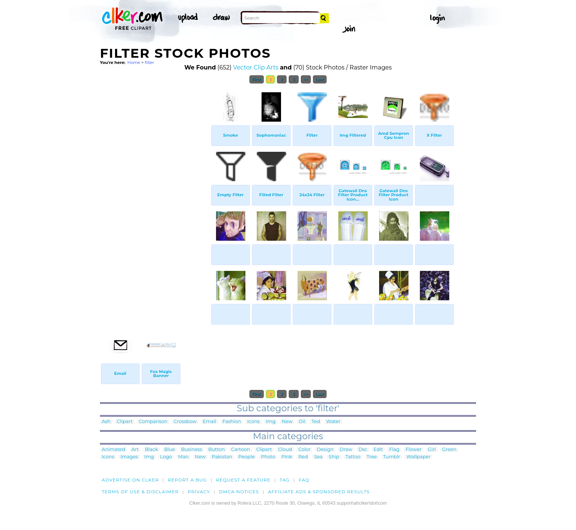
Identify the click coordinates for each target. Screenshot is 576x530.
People (246, 457)
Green (449, 449)
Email (209, 421)
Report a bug (187, 480)
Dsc (363, 449)
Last (320, 79)
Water (333, 421)
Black (151, 449)
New (287, 421)
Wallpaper (418, 457)
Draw (346, 449)
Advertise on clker (130, 480)
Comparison (153, 421)
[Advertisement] (155, 197)
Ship (334, 457)
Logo (166, 457)
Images (129, 457)
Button (216, 449)
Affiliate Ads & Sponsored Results (319, 491)
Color (304, 449)
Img (271, 421)
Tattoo (353, 457)
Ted (316, 421)
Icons (253, 421)
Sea (318, 457)
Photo (268, 457)
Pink (286, 457)
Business (191, 449)
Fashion (232, 421)
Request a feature (243, 480)
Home (133, 62)
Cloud (285, 449)
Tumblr (391, 457)
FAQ (304, 480)
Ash (106, 421)
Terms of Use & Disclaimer (140, 491)
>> (305, 79)
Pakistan (222, 457)
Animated (113, 449)
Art (135, 449)
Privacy (199, 491)
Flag (394, 449)
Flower (413, 449)
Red (303, 457)
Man (183, 457)
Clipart (125, 421)
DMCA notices (239, 491)
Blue (169, 449)
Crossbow (185, 421)
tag (284, 480)
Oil (302, 421)
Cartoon (240, 449)
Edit (378, 449)
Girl (432, 449)
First (256, 79)
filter (149, 62)
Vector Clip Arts (255, 67)
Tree (372, 457)
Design (325, 449)
